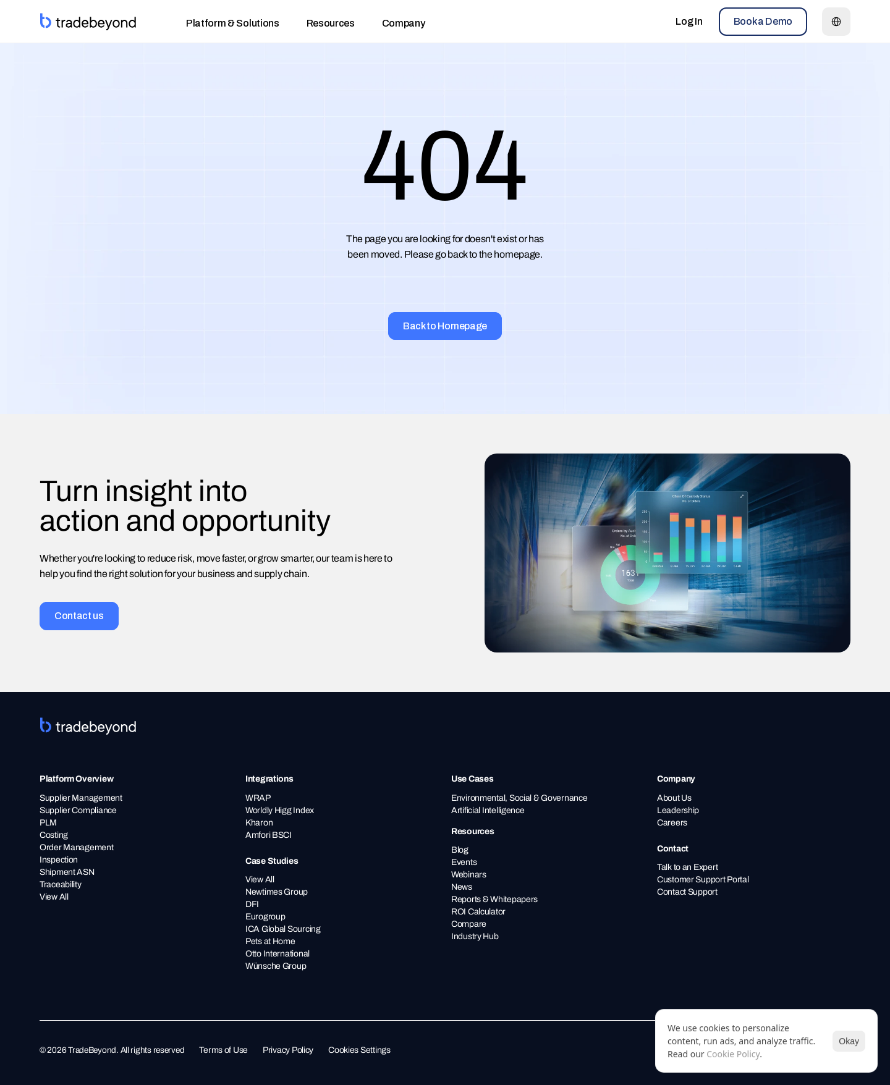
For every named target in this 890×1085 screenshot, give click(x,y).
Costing (54, 835)
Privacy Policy (288, 1050)
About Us (674, 798)
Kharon (259, 822)
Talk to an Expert (687, 867)
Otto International (277, 953)
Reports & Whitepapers (494, 899)
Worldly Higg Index (279, 810)
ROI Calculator (478, 911)
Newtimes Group (276, 892)
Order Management (77, 847)
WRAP (258, 798)
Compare (468, 924)
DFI (252, 904)
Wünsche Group (275, 966)
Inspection (59, 859)
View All (54, 896)
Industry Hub (475, 936)
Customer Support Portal (703, 879)
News (461, 887)
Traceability (61, 884)
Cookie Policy (733, 1054)
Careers (672, 822)
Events (464, 862)
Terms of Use (223, 1050)
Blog (459, 850)
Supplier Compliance (79, 810)
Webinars (468, 874)
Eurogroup (265, 916)
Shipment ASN (68, 872)
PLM (48, 822)
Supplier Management (81, 798)
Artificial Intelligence (488, 810)
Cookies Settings (359, 1050)
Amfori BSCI (268, 835)
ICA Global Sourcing (283, 929)
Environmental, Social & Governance (519, 798)
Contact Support (687, 892)
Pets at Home (270, 941)
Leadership (678, 810)
